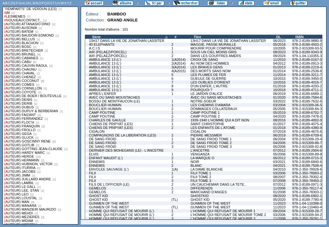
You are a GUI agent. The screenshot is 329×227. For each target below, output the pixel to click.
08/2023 (279, 52)
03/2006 (279, 173)
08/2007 (279, 177)
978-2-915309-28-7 (307, 211)
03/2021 (279, 162)
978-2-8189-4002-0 (307, 120)
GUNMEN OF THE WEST (109, 203)
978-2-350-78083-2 (307, 173)
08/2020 (279, 196)
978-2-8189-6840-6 (307, 162)
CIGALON (97, 131)
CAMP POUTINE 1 (205, 112)
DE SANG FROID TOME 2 (211, 143)
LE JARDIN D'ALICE (206, 94)
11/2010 (279, 59)
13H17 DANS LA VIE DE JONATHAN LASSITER (126, 41)
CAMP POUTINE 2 (205, 116)
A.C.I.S (94, 48)
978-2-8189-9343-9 (307, 52)
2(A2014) (178, 63)
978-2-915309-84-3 (307, 109)
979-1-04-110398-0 (307, 203)
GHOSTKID (200, 196)
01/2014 (279, 71)
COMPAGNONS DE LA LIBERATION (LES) (122, 135)
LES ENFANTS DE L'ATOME (213, 128)
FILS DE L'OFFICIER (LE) (109, 184)
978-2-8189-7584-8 (307, 97)
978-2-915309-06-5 (307, 105)
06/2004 (279, 139)
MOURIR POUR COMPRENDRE (216, 48)
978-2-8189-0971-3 (307, 184)
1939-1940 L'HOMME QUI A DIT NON (220, 120)
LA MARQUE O (202, 158)
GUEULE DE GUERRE (208, 78)
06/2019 (279, 94)
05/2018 (279, 44)
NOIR (195, 162)
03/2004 (279, 105)
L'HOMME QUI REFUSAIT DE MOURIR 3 (223, 218)
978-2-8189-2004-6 (307, 150)
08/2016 (279, 120)
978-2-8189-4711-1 (307, 90)
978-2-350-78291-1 (307, 218)
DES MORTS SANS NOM (211, 71)
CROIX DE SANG (204, 59)
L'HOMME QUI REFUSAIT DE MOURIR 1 (223, 211)
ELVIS (93, 154)
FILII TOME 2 (201, 177)
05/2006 (279, 146)
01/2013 (279, 67)
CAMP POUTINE (102, 112)
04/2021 (279, 165)
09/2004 (279, 211)
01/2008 (279, 192)
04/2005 (279, 143)
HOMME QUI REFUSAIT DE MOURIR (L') (121, 211)
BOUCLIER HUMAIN (105, 105)
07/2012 (279, 150)
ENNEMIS (97, 162)
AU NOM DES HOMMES (210, 63)
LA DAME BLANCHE (207, 169)
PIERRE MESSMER (206, 135)
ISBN (299, 37)
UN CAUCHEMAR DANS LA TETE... (219, 184)
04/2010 (279, 169)
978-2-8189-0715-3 (307, 158)
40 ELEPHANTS (102, 44)
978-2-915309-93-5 (307, 48)
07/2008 (279, 181)
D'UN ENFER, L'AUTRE (209, 86)
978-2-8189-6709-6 (307, 135)
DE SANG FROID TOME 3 (211, 146)
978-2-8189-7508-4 (307, 165)
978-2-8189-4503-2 (307, 44)
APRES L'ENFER (102, 94)
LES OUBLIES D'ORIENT (210, 82)
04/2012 (279, 63)
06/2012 (279, 158)
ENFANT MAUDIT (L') (106, 158)
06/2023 (279, 41)
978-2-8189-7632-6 (307, 101)
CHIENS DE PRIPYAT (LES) (111, 124)
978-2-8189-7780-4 (307, 199)
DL (278, 37)
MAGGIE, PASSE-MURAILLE (213, 44)
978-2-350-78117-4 (307, 188)
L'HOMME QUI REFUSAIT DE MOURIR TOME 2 (228, 215)
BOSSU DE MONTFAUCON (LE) (114, 101)
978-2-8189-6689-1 (307, 94)
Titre (197, 37)
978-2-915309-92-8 (307, 146)
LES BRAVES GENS (207, 67)
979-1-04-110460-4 (307, 207)
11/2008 (279, 218)
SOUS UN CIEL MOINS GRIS (214, 52)
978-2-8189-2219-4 (307, 67)
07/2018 (279, 131)
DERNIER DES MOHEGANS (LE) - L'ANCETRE (126, 150)
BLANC (196, 165)
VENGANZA (200, 154)
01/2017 (279, 124)
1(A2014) (178, 59)
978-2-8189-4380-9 (307, 128)
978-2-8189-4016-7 (307, 82)
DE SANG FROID (102, 139)
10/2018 (279, 90)
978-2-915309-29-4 (307, 139)
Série (96, 37)
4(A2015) (178, 71)
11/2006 (279, 188)
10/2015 (279, 78)
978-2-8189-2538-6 (307, 71)
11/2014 (279, 75)
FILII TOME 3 (201, 181)
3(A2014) (178, 67)
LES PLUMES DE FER (208, 75)
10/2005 (279, 48)
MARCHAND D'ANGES (209, 192)
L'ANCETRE (200, 150)
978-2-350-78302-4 (307, 177)
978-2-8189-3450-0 (307, 78)
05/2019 (279, 112)
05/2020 (279, 199)
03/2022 (279, 101)
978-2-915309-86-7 (307, 143)
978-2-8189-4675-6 (307, 131)
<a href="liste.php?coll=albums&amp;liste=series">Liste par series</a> (40, 112)
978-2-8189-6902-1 (307, 196)
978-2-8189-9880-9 (307, 41)
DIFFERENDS (202, 188)
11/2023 (279, 203)
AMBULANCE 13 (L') (105, 59)
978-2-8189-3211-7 (307, 75)
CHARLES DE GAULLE (107, 120)
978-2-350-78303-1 (307, 192)
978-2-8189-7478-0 (307, 116)
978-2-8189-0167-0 (307, 59)
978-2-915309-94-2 (307, 215)
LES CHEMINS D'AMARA (211, 105)
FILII (92, 173)
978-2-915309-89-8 (307, 154)
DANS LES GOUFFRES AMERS (216, 56)
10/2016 (279, 82)
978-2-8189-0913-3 (307, 63)
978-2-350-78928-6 (307, 169)
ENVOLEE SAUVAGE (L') (109, 169)
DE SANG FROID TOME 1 (211, 139)
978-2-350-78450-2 (307, 181)
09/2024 (279, 56)
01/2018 (279, 86)
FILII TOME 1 (201, 173)
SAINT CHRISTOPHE (207, 124)
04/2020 (279, 116)
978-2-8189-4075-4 (307, 124)
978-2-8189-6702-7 (307, 112)
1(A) (174, 169)
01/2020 (279, 97)
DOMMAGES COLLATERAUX (214, 109)
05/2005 (279, 109)
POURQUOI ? (201, 90)
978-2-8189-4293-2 (307, 86)
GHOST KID (98, 196)
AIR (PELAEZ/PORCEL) (107, 52)
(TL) (174, 199)
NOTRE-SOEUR (203, 101)
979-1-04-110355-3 (307, 56)
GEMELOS (97, 188)
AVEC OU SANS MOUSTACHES (114, 97)
